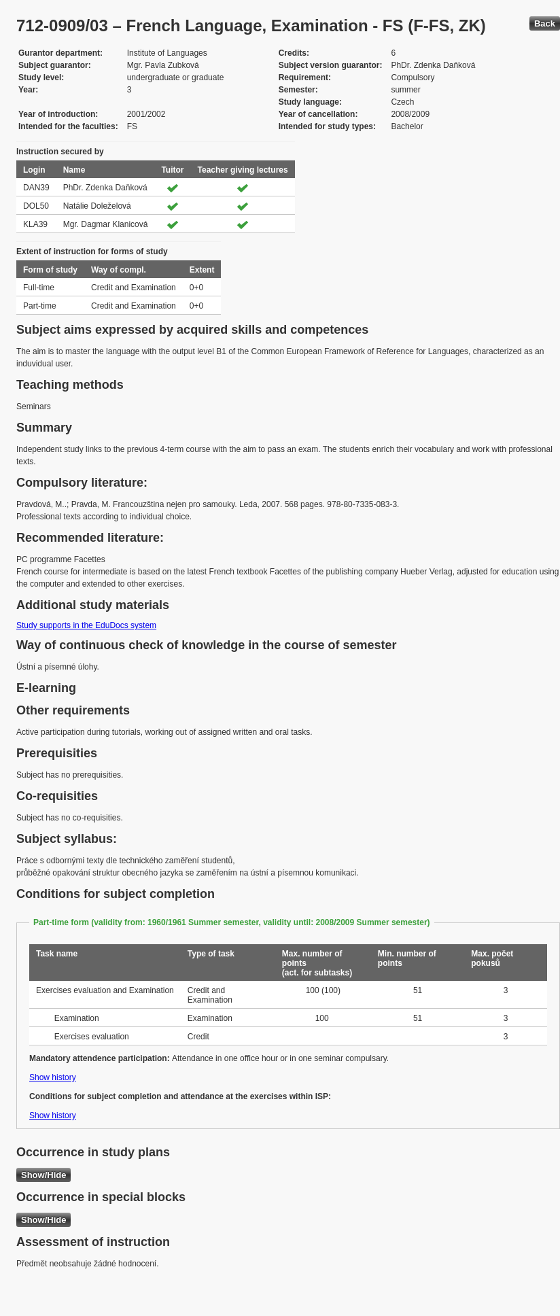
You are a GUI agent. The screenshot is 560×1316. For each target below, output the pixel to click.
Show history (52, 1077)
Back (544, 23)
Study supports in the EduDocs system (86, 625)
